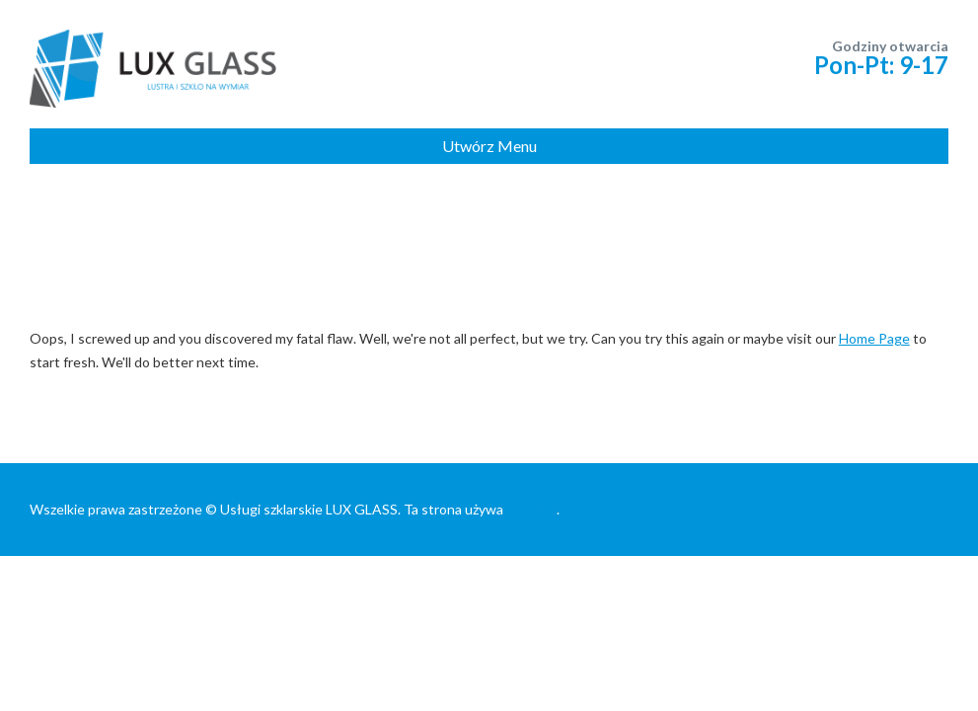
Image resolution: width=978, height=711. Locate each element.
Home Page (874, 338)
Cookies (531, 509)
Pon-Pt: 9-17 (881, 64)
